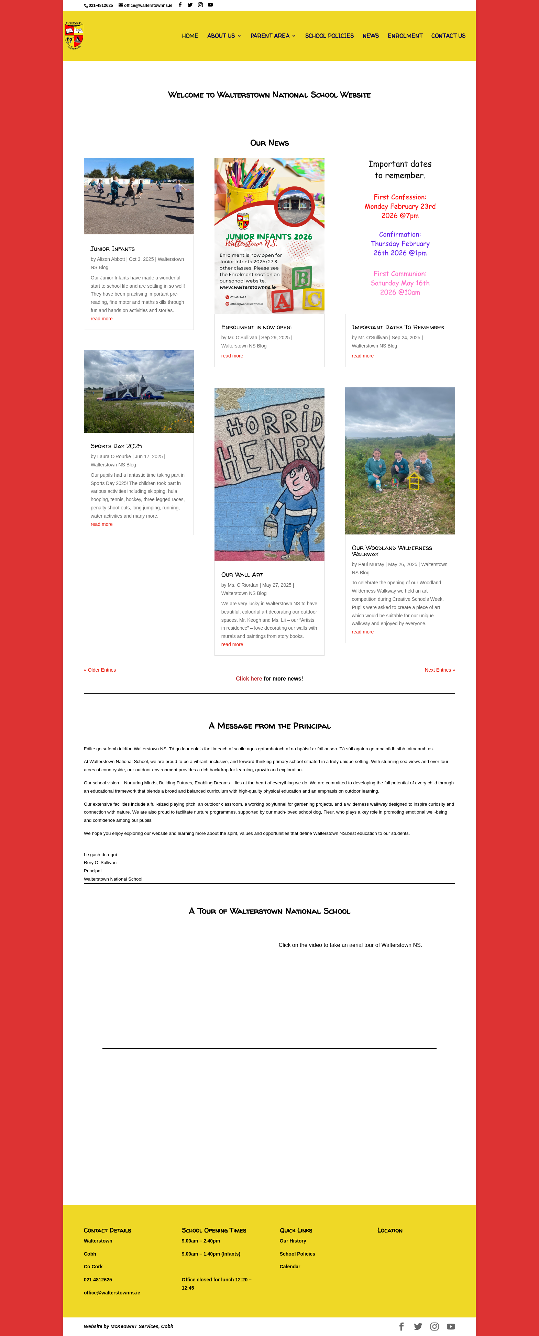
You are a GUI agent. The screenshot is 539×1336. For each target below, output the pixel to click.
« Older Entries (100, 670)
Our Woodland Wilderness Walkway (392, 550)
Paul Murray (371, 564)
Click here (249, 679)
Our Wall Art (242, 574)
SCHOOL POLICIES (329, 36)
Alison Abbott (111, 259)
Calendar (290, 1266)
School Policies (297, 1254)
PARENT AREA (270, 36)
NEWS (371, 36)
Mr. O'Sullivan (242, 337)
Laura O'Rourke (114, 456)
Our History (293, 1241)
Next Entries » (440, 670)
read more (102, 318)
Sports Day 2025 (116, 446)
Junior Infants (113, 248)
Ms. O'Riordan (243, 585)
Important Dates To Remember (398, 327)
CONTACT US (448, 36)
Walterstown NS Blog (113, 464)
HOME (190, 36)
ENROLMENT (405, 36)
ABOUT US (221, 36)
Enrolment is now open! (256, 327)
